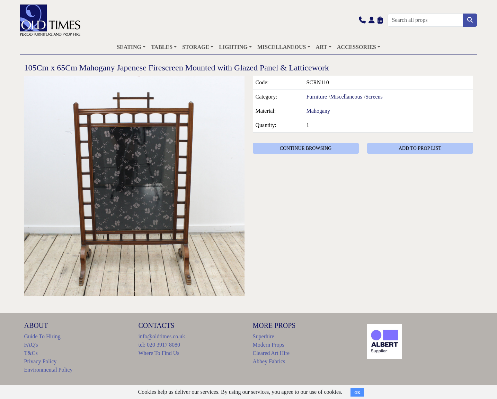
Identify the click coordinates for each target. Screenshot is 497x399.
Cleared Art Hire (271, 353)
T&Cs (31, 353)
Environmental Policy (48, 370)
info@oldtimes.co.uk (162, 336)
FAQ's (31, 345)
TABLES (161, 47)
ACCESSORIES (356, 47)
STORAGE (195, 47)
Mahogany (318, 111)
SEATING (129, 47)
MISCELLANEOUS (281, 47)
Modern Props (268, 345)
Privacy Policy (40, 361)
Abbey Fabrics (269, 361)
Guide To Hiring (42, 336)
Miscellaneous (346, 97)
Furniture (317, 97)
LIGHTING (233, 47)
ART (321, 47)
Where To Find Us (159, 353)
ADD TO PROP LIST (420, 148)
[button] (362, 20)
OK (357, 392)
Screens (374, 97)
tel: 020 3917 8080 (159, 345)
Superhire (263, 336)
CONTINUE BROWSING (306, 148)
